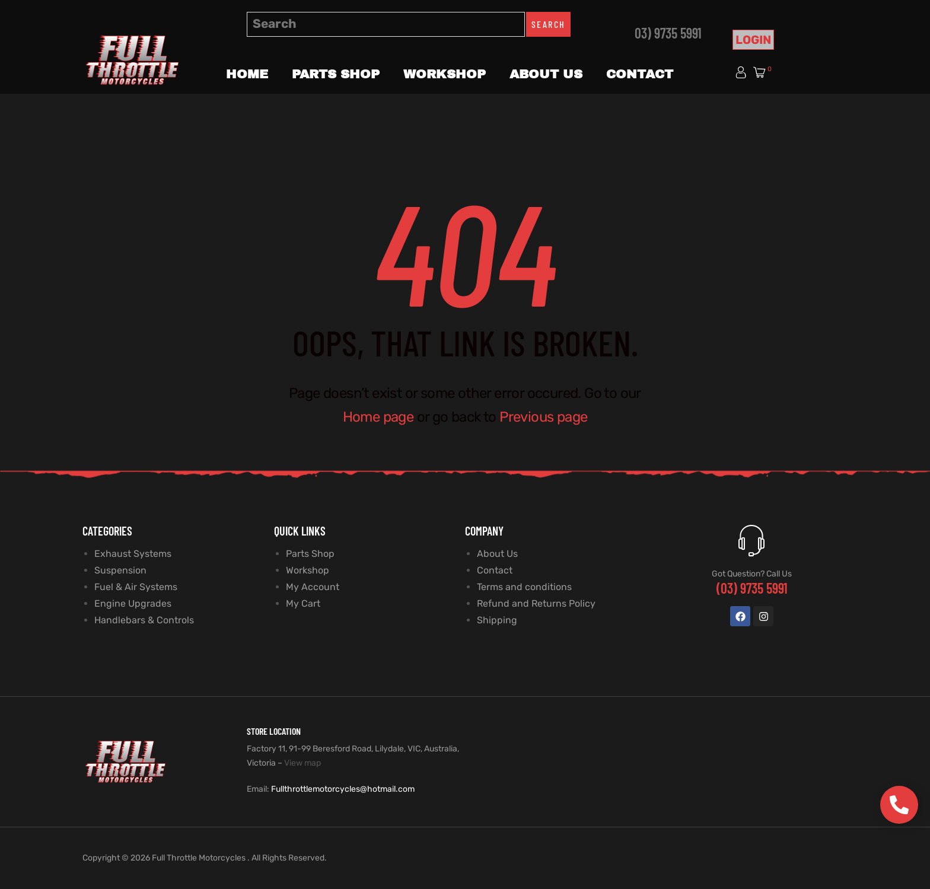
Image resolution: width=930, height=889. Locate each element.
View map (302, 763)
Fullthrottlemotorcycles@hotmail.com (343, 789)
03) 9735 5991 (668, 33)
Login (753, 40)
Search (548, 24)
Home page (378, 417)
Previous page (543, 417)
